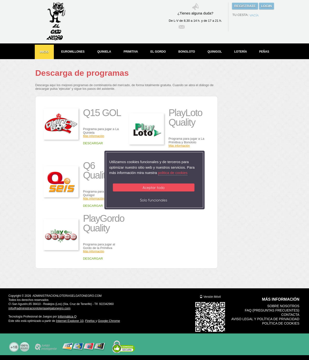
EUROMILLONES (73, 51)
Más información (93, 198)
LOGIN (266, 6)
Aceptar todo (154, 187)
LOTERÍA (240, 51)
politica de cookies (173, 173)
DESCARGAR (93, 143)
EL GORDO (158, 51)
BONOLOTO (186, 51)
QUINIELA (104, 51)
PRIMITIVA (131, 51)
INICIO (44, 52)
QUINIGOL (215, 51)
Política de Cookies (280, 323)
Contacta (290, 315)
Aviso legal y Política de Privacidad (265, 319)
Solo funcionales (153, 200)
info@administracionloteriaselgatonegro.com (39, 308)
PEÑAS (264, 51)
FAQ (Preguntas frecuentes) (272, 310)
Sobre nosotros (283, 306)
